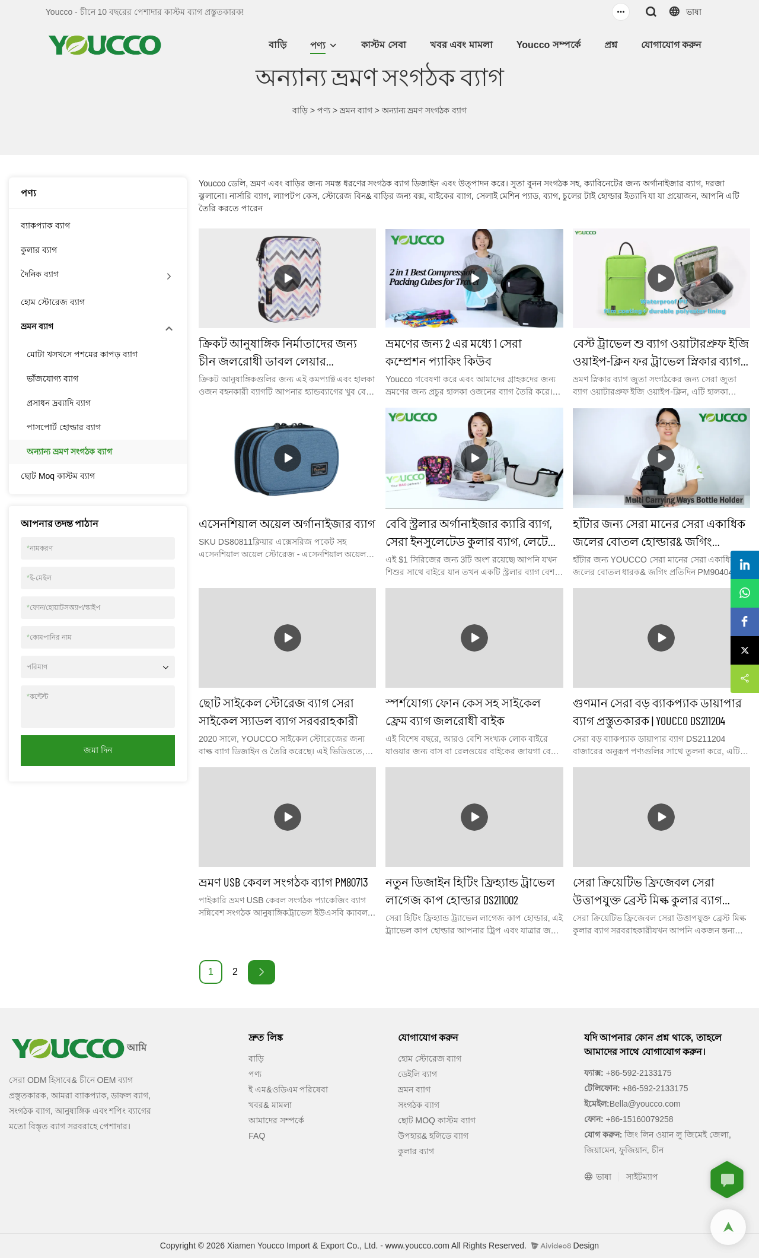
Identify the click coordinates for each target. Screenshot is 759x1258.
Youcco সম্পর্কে (548, 45)
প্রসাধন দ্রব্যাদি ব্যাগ (59, 403)
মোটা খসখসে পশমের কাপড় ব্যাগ (82, 354)
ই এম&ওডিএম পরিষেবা (288, 1089)
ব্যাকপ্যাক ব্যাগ (45, 225)
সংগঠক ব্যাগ (418, 1105)
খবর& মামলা (269, 1105)
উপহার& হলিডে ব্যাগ (433, 1136)
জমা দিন (98, 750)
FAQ (256, 1136)
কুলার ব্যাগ (39, 250)
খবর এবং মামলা (461, 45)
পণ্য (318, 45)
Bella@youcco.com (645, 1103)
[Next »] (261, 972)
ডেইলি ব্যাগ (417, 1074)
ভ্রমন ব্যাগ (356, 110)
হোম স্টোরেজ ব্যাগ (53, 302)
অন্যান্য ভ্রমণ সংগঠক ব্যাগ (424, 110)
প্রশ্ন (610, 45)
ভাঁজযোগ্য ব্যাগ (52, 378)
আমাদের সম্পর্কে (276, 1120)
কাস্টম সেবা (383, 45)
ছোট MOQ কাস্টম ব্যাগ (437, 1120)
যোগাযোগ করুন (671, 45)
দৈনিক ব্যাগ (40, 274)
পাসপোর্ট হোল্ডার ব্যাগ (64, 427)
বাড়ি (277, 45)
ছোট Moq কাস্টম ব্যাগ (58, 476)
